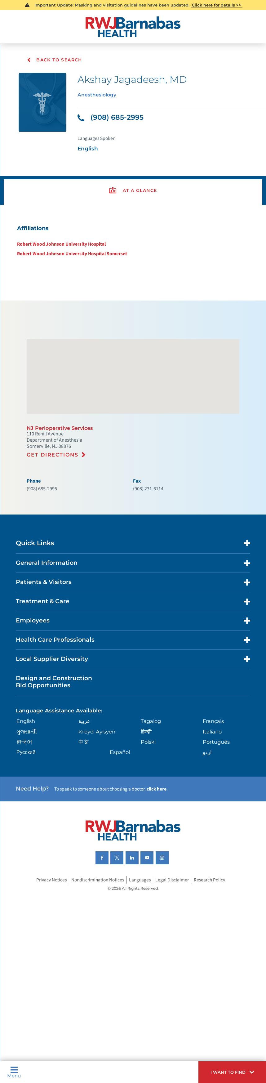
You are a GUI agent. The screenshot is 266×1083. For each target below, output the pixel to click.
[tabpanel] (133, 249)
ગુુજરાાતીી (27, 770)
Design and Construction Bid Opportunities (58, 718)
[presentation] (133, 197)
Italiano (212, 770)
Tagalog (151, 759)
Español (120, 792)
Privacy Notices (47, 926)
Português (216, 781)
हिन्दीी (145, 770)
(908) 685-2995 (112, 119)
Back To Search (54, 60)
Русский (27, 792)
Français (213, 759)
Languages (141, 926)
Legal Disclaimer (175, 926)
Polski (148, 781)
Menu (15, 1071)
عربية (85, 759)
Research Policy (213, 926)
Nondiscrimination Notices (96, 926)
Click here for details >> (217, 4)
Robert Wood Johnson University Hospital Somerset (68, 263)
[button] (228, 1071)
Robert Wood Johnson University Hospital (57, 253)
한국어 (25, 781)
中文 (84, 781)
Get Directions (54, 477)
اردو (206, 792)
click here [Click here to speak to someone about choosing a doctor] (168, 830)
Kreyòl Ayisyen (98, 770)
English (27, 759)
